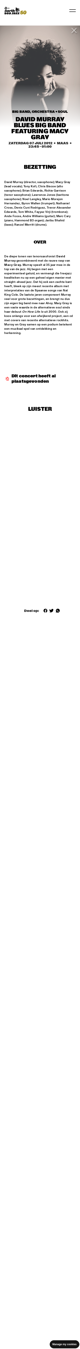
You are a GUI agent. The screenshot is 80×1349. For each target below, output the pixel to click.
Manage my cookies (64, 1344)
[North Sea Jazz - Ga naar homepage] (15, 10)
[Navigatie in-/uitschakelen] (72, 10)
